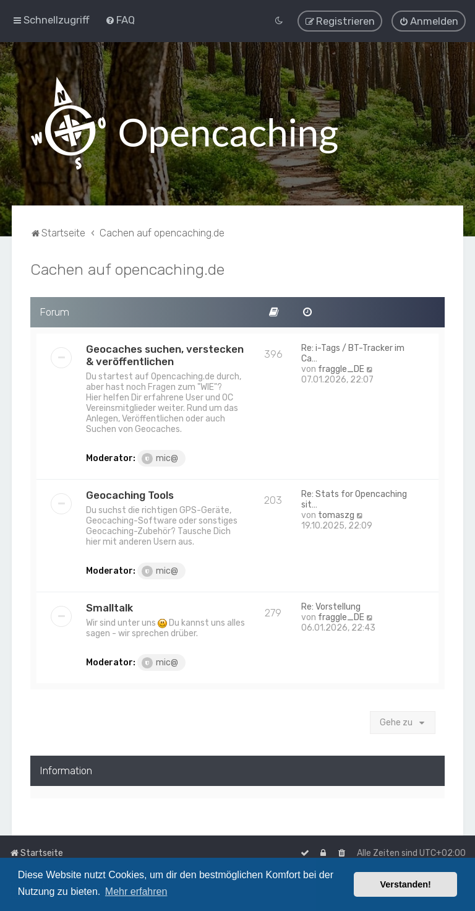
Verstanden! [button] (405, 884)
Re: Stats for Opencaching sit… (354, 496)
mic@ (160, 456)
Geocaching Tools (130, 492)
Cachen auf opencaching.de (127, 267)
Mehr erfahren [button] (136, 891)
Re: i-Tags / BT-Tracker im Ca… (352, 350)
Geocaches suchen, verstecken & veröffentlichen (165, 352)
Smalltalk (109, 605)
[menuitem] (120, 19)
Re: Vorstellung (331, 604)
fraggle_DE (341, 366)
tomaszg (336, 512)
